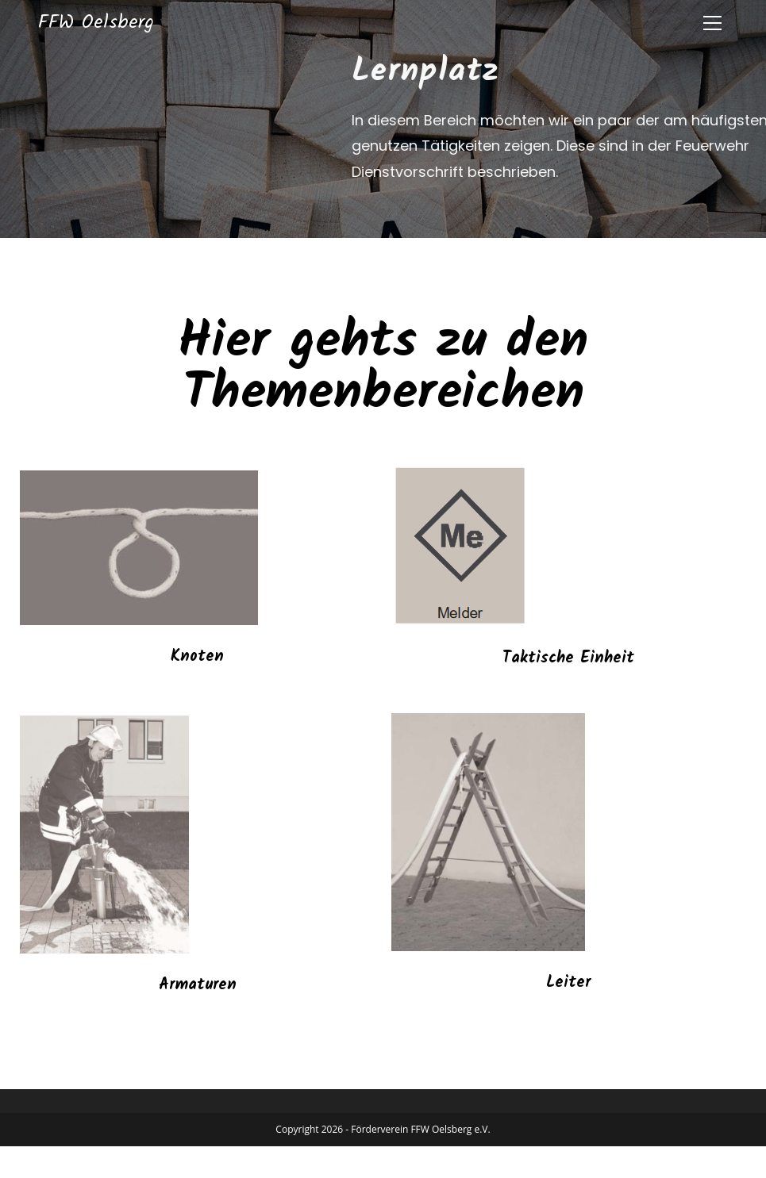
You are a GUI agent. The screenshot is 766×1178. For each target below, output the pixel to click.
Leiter (568, 983)
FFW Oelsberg (96, 22)
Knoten (197, 657)
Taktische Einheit (568, 658)
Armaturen (198, 985)
